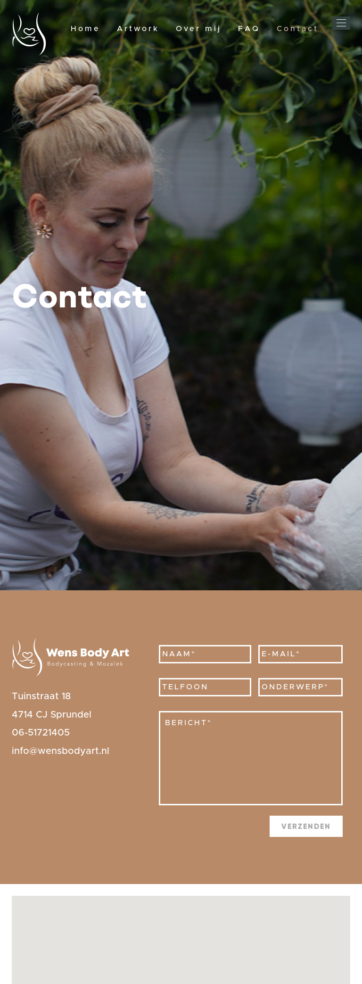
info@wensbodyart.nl (60, 751)
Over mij (199, 29)
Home (85, 29)
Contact (298, 29)
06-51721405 (41, 732)
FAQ (249, 29)
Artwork (138, 29)
